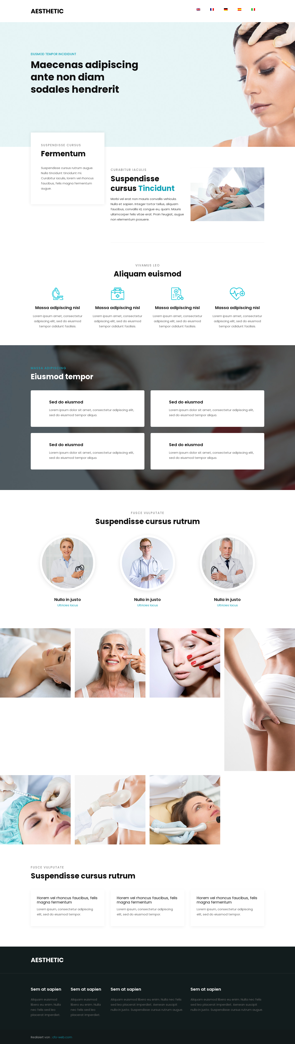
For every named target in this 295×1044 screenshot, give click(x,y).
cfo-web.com (62, 1037)
